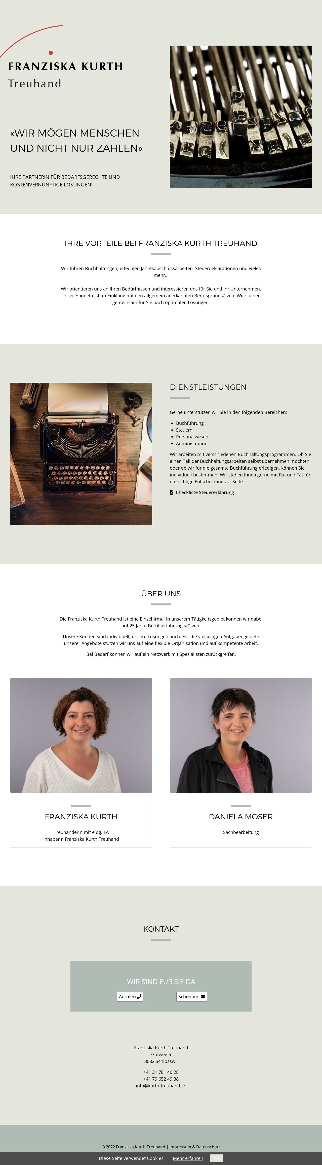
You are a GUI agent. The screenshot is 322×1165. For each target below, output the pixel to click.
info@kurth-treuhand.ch (161, 1086)
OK (216, 1158)
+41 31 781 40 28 (161, 1072)
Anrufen (127, 996)
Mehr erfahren (188, 1158)
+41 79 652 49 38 (161, 1079)
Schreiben (188, 996)
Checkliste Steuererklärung (205, 492)
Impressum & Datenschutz (195, 1147)
